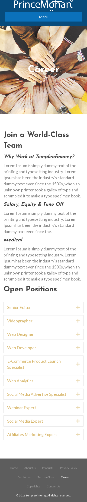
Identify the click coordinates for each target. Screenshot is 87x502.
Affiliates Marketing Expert (32, 434)
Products (48, 468)
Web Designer (20, 334)
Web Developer (21, 347)
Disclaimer (24, 477)
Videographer (19, 320)
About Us (30, 468)
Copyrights (33, 486)
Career (65, 477)
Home (14, 468)
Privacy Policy (68, 468)
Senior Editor (19, 307)
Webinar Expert (21, 407)
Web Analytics (20, 380)
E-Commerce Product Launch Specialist (34, 364)
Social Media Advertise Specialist (36, 394)
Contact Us (53, 486)
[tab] (43, 307)
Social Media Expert (25, 421)
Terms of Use (46, 477)
